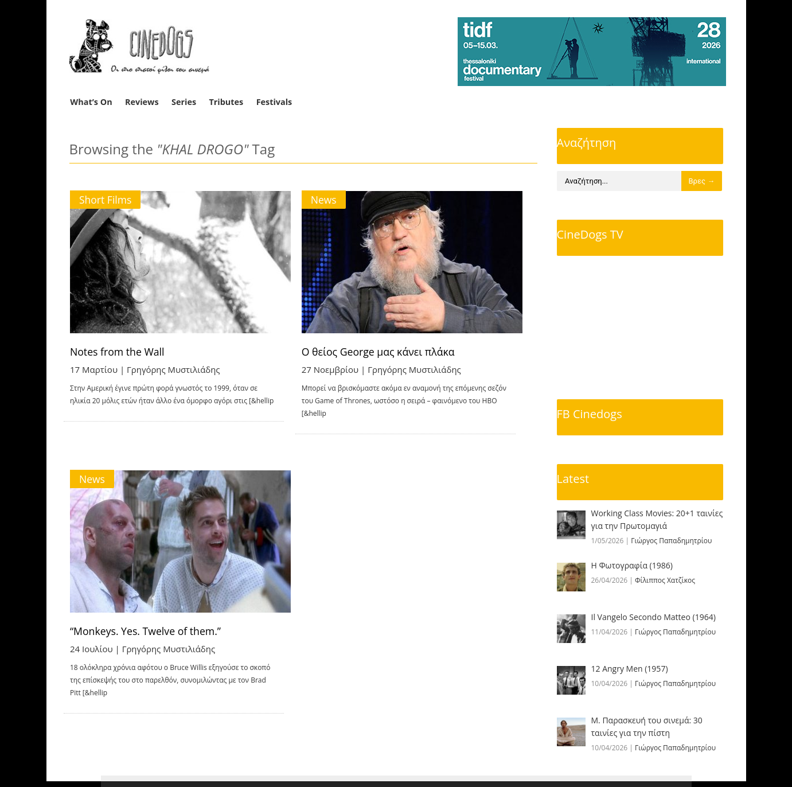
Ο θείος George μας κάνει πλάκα (395, 352)
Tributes (226, 101)
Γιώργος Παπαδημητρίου (671, 541)
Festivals (274, 101)
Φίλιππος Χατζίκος (665, 580)
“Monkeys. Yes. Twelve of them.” (147, 621)
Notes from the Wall (119, 352)
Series (183, 101)
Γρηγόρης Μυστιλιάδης (174, 369)
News (339, 200)
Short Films (106, 200)
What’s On (91, 101)
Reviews (142, 101)
